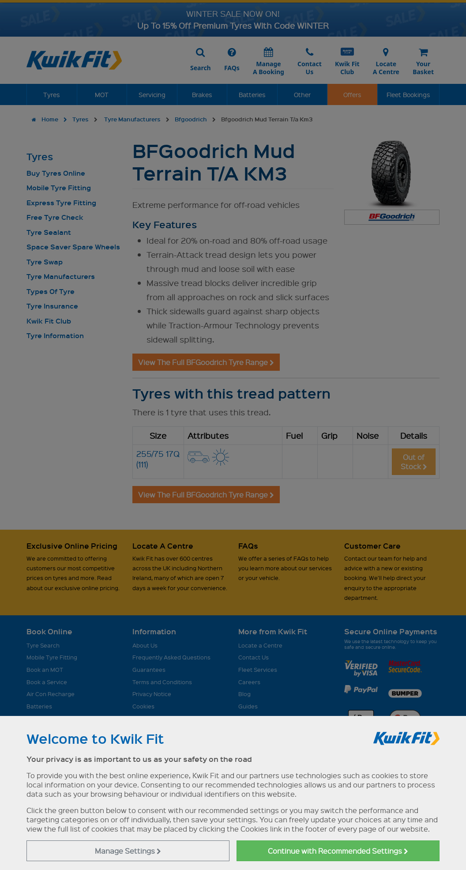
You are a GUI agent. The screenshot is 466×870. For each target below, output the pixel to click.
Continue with (338, 850)
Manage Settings (128, 850)
